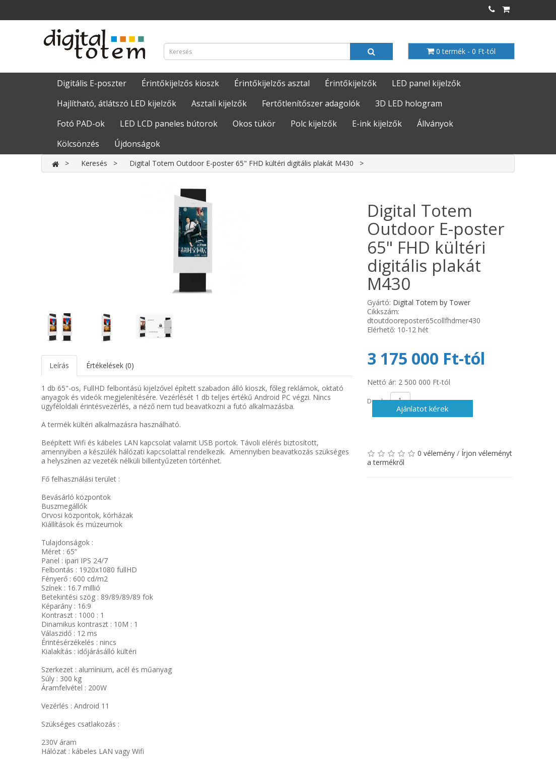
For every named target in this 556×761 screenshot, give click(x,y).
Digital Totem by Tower (431, 302)
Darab (376, 401)
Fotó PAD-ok (81, 123)
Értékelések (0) (110, 365)
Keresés (94, 163)
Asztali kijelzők (219, 103)
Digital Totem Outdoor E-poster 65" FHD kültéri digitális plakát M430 (241, 163)
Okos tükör (254, 123)
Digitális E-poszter (91, 83)
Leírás (59, 365)
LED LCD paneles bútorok (169, 123)
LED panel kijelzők (426, 83)
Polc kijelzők (314, 123)
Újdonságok (137, 143)
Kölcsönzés (78, 143)
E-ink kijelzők (377, 123)
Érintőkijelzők (351, 83)
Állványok (435, 123)
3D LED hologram (408, 103)
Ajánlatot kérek (422, 408)
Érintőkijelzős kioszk (180, 83)
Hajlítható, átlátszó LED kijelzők (116, 103)
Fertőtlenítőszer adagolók (311, 103)
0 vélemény (436, 453)
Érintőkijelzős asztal (272, 83)
